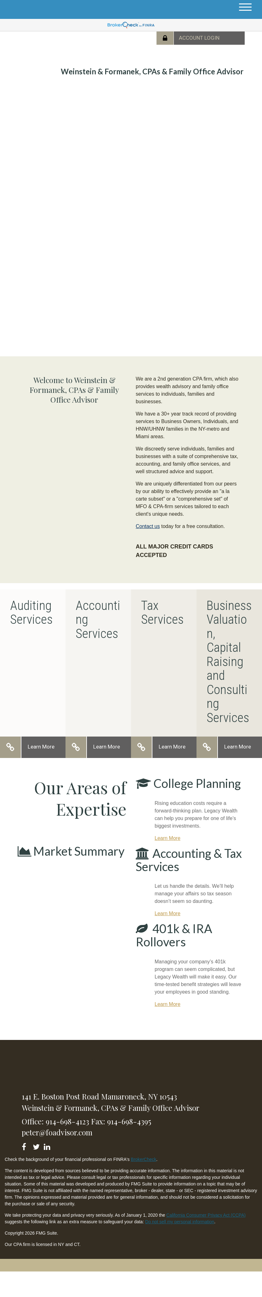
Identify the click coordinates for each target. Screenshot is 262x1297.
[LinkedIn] (48, 1145)
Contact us (148, 526)
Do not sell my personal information (179, 1221)
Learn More (41, 746)
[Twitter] (37, 1145)
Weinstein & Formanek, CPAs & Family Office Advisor (152, 71)
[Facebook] (26, 1145)
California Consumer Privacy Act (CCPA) (206, 1215)
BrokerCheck (143, 1159)
